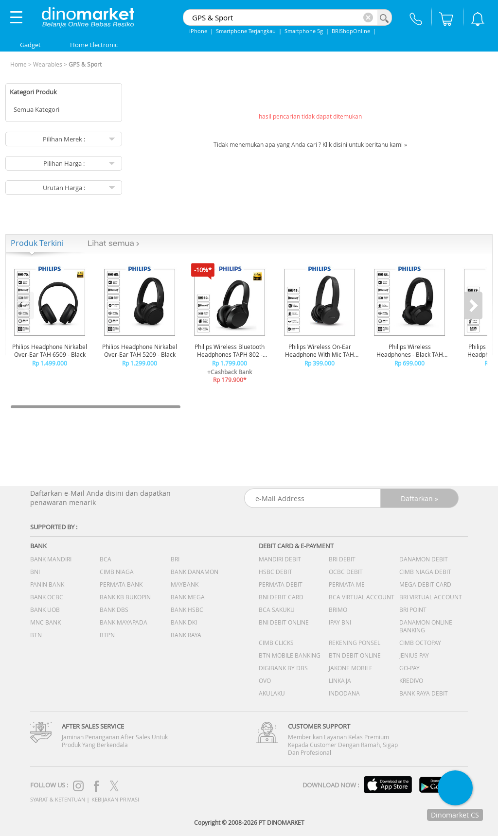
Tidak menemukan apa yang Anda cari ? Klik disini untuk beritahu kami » (310, 144)
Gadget (30, 44)
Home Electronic (94, 44)
